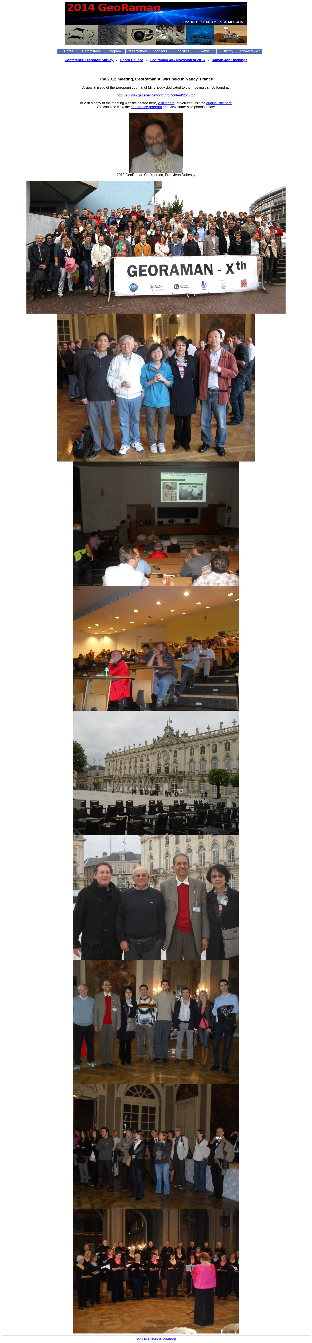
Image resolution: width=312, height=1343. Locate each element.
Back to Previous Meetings (155, 1339)
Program (114, 51)
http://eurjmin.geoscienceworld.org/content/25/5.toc (156, 95)
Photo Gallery (131, 60)
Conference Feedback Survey (89, 60)
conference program (146, 107)
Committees (91, 51)
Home (68, 51)
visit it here (166, 103)
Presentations (137, 51)
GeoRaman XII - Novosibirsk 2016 (177, 60)
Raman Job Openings (229, 60)
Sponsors (159, 51)
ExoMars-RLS (251, 51)
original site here (219, 103)
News (205, 51)
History (228, 51)
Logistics (182, 51)
